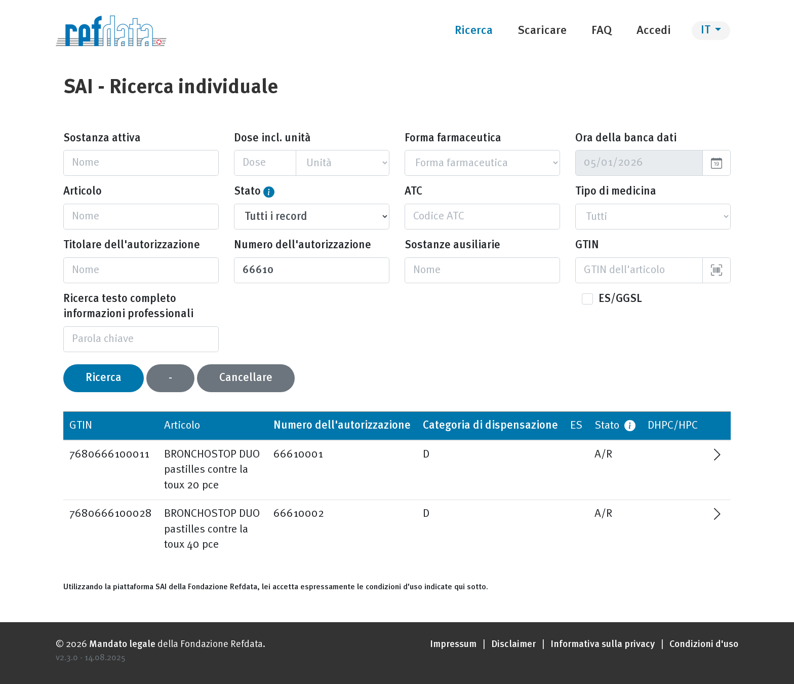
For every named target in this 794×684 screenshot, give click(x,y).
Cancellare (245, 378)
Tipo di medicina (615, 191)
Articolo (82, 191)
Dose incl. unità (272, 138)
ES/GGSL (620, 299)
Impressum (453, 645)
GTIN (587, 245)
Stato (247, 191)
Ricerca (104, 378)
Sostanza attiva (102, 138)
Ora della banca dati (626, 138)
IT (706, 30)
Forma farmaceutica (453, 138)
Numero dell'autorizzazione (302, 245)
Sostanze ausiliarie (452, 245)
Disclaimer (513, 645)
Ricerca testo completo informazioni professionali (128, 306)
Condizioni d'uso (703, 645)
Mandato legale (122, 645)
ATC (413, 191)
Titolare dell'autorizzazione (131, 245)
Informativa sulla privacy (602, 645)
